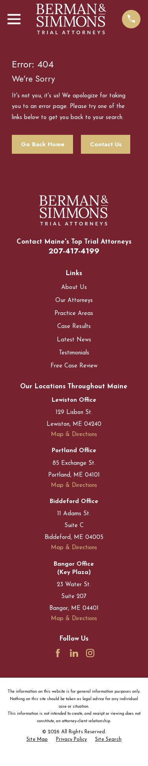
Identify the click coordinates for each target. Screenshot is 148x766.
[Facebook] (58, 653)
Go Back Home (42, 144)
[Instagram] (90, 653)
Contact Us (106, 144)
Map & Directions (74, 435)
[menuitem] (37, 740)
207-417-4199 (74, 251)
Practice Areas (73, 314)
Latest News (74, 340)
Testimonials (74, 353)
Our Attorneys (74, 301)
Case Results (74, 327)
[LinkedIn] (74, 653)
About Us (74, 288)
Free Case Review (74, 366)
